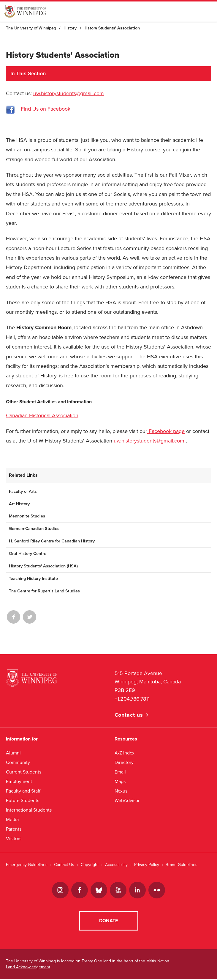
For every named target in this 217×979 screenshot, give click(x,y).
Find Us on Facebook (45, 109)
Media (12, 819)
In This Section (28, 73)
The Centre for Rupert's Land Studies (44, 591)
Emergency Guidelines (26, 864)
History (70, 28)
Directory (124, 762)
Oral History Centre (27, 553)
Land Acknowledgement (28, 966)
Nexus (121, 791)
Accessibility (116, 864)
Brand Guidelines (181, 864)
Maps (120, 781)
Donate (108, 921)
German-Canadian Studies (34, 528)
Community (18, 762)
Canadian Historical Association (42, 415)
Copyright (90, 864)
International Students (29, 810)
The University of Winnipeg (31, 28)
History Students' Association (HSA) (43, 566)
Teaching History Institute (33, 578)
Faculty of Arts (23, 491)
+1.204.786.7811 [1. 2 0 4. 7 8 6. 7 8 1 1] (132, 699)
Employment (19, 781)
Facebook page (166, 431)
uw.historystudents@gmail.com (68, 93)
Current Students (23, 772)
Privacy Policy (146, 864)
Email (120, 772)
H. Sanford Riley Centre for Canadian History (52, 541)
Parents (13, 829)
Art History (19, 503)
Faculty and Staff (23, 791)
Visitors (13, 838)
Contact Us (64, 864)
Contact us (129, 715)
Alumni (13, 753)
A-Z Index (124, 753)
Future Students (22, 800)
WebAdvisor (127, 800)
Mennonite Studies (27, 516)
